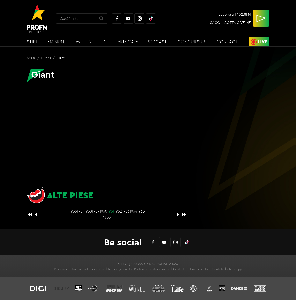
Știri (32, 42)
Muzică (125, 42)
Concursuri (191, 42)
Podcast (156, 42)
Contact (227, 42)
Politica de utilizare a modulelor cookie (79, 269)
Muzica (46, 58)
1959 (95, 211)
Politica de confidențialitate (152, 269)
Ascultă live (180, 269)
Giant (61, 58)
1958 (88, 211)
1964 (133, 211)
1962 (118, 211)
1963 (126, 211)
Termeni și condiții (120, 269)
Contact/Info (199, 269)
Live (262, 42)
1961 (110, 211)
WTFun (84, 42)
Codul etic (217, 269)
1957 (80, 211)
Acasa (31, 58)
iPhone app (234, 269)
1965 (141, 211)
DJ (104, 42)
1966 (107, 217)
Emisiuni (56, 42)
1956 (73, 211)
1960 (103, 211)
